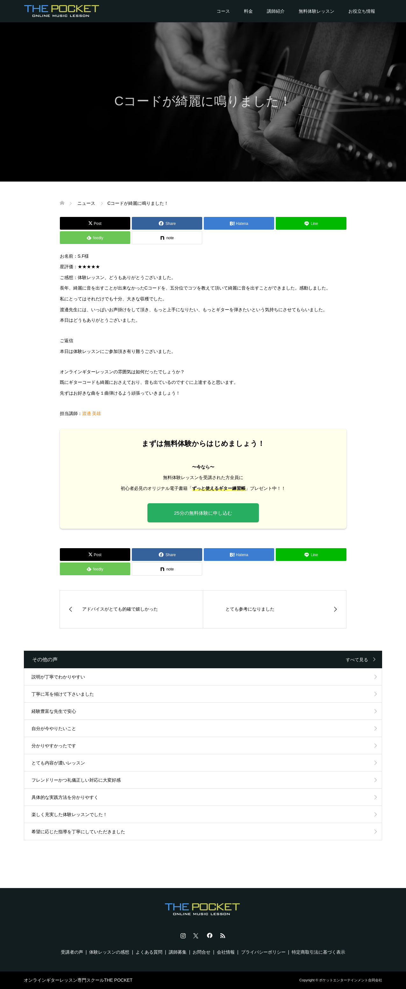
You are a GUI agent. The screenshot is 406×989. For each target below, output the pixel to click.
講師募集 (178, 952)
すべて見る (357, 659)
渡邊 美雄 (91, 413)
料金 (248, 11)
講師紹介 (276, 11)
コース (223, 11)
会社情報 (226, 952)
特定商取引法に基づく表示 (318, 952)
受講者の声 (72, 952)
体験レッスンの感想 (109, 952)
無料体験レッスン (316, 11)
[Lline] (311, 223)
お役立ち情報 (361, 11)
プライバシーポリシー (263, 952)
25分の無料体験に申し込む (203, 513)
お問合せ (201, 952)
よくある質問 (149, 952)
